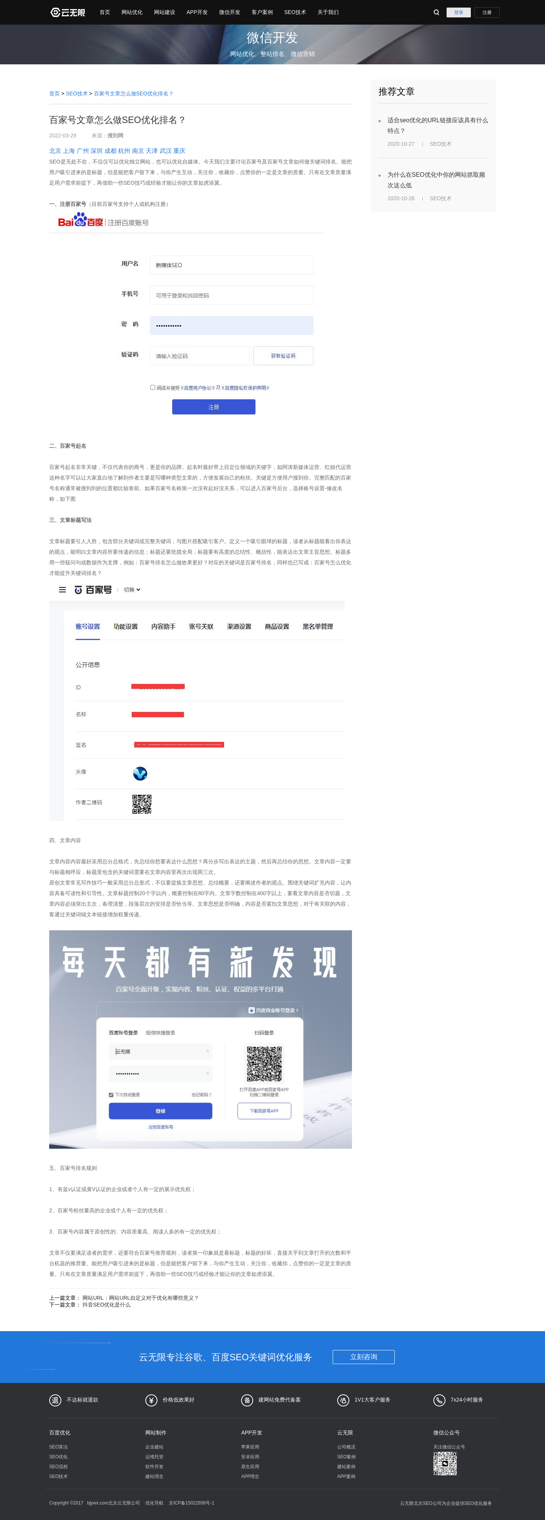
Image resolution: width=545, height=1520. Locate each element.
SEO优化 (58, 1456)
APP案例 (346, 1476)
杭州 (124, 151)
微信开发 (229, 12)
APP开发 (197, 12)
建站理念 (154, 1476)
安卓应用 (250, 1456)
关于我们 (328, 12)
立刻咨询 (363, 1357)
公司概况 (346, 1447)
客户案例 (262, 12)
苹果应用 (250, 1447)
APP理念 (250, 1476)
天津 (152, 151)
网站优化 (132, 12)
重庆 (179, 151)
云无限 (345, 1433)
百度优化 (59, 1433)
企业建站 (154, 1447)
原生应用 (250, 1466)
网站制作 (156, 1433)
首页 (105, 12)
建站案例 (346, 1466)
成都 (110, 151)
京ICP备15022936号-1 (191, 1503)
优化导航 (154, 1503)
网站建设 (164, 12)
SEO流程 (58, 1466)
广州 (83, 151)
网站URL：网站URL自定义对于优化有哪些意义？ (141, 1298)
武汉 (166, 151)
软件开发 (154, 1466)
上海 (69, 151)
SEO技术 (295, 12)
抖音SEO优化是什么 (107, 1305)
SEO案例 (346, 1456)
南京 (138, 151)
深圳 (96, 151)
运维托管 (154, 1456)
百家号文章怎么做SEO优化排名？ (134, 93)
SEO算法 (58, 1447)
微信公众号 (446, 1433)
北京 (55, 151)
